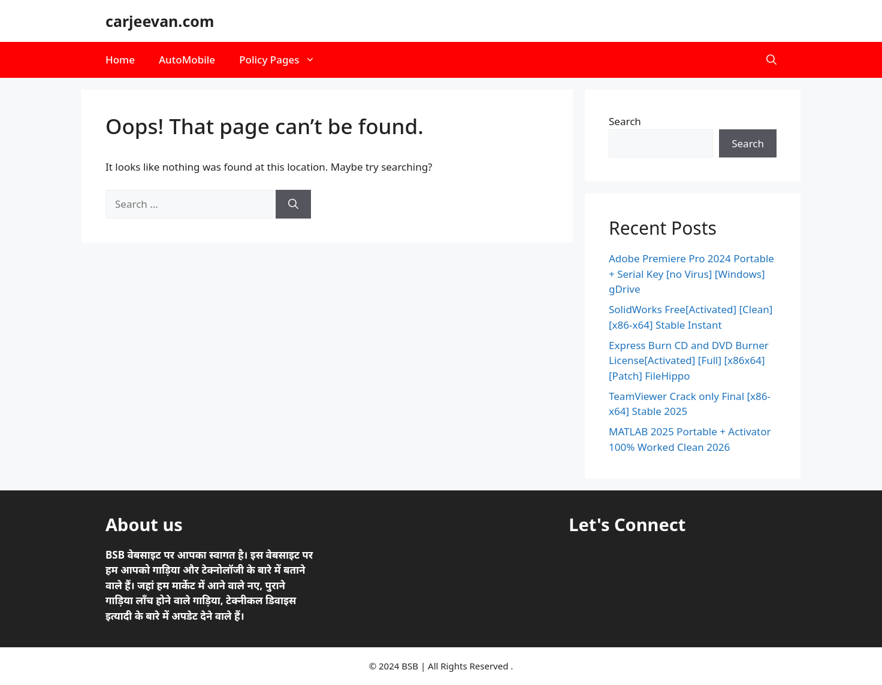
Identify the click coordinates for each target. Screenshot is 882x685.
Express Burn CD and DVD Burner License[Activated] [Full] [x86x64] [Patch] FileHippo (689, 360)
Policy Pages (283, 60)
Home (120, 59)
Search (625, 121)
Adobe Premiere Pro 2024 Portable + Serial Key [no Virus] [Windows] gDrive (691, 273)
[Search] (293, 204)
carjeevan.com (159, 21)
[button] (771, 60)
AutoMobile (187, 59)
